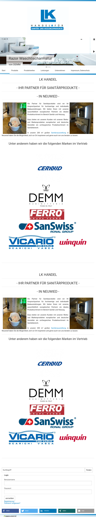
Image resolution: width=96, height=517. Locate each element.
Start (3, 71)
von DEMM (14, 64)
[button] (10, 511)
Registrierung (9, 501)
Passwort (7, 488)
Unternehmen (60, 71)
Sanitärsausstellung (59, 133)
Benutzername (9, 480)
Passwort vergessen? (12, 503)
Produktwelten (29, 71)
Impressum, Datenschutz (80, 71)
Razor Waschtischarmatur (30, 58)
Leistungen (45, 71)
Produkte (14, 71)
